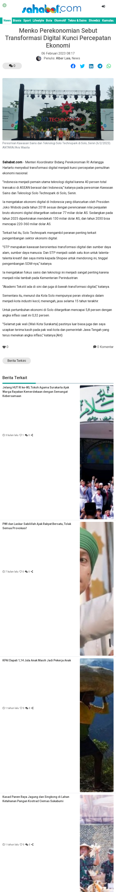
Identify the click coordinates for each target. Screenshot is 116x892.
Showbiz (94, 20)
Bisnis (17, 20)
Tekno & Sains (77, 20)
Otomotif (60, 20)
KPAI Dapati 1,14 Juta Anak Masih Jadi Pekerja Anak (36, 660)
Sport (27, 20)
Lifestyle (38, 20)
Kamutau (108, 20)
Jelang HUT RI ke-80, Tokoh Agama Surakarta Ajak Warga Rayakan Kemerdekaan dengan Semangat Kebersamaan (35, 392)
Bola (49, 20)
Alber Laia (63, 58)
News (7, 20)
